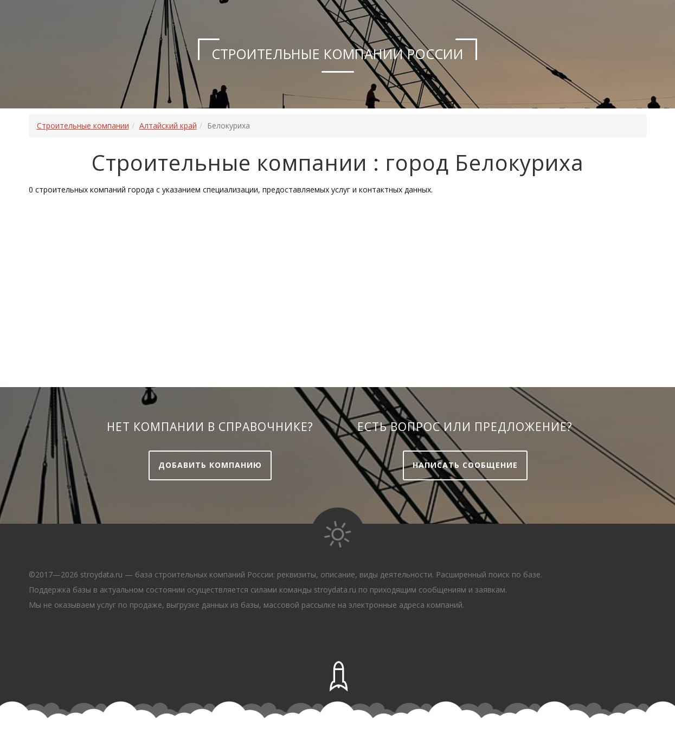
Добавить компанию (210, 465)
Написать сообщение (465, 465)
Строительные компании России (337, 53)
